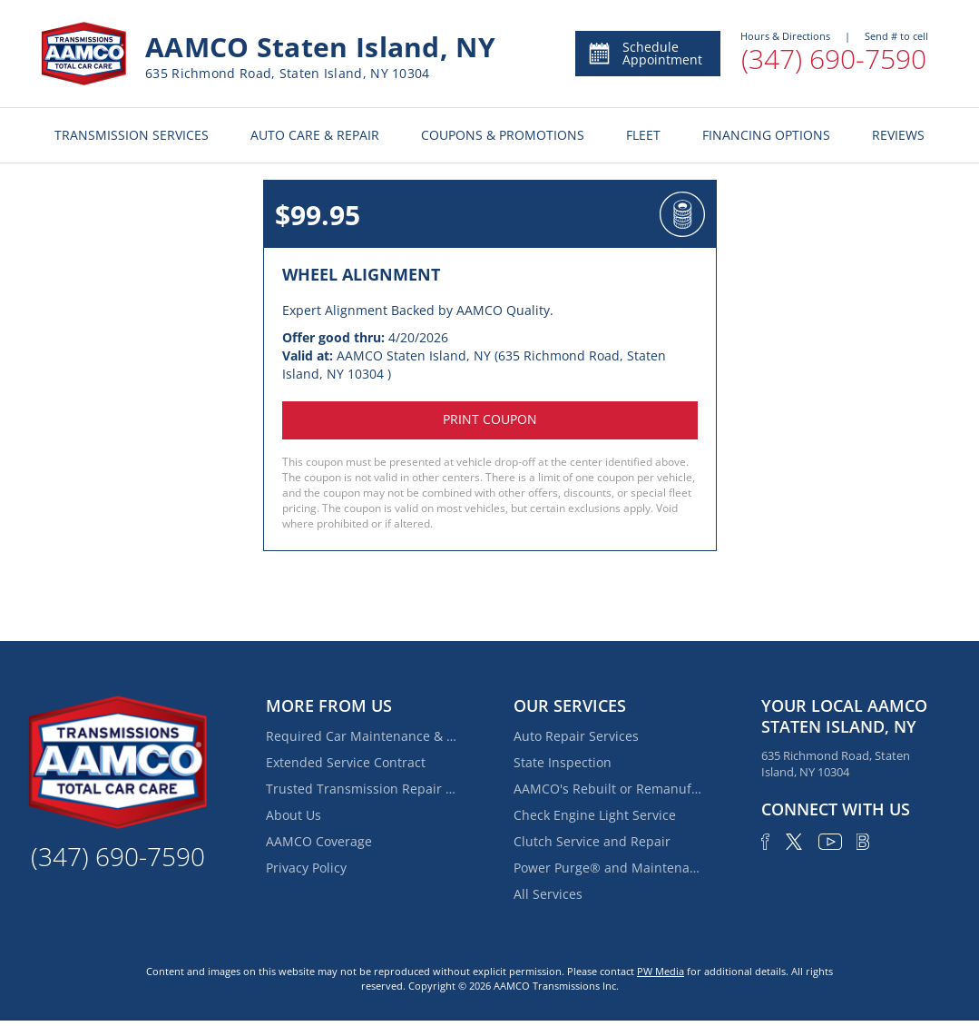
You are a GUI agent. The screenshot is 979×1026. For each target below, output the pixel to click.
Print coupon (490, 419)
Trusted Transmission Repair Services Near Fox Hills (361, 788)
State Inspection (563, 762)
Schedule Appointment (644, 53)
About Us (293, 815)
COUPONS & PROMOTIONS (502, 134)
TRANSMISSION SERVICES (131, 134)
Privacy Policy (306, 867)
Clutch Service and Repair (592, 841)
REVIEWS (898, 134)
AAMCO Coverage (319, 841)
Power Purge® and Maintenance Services (609, 867)
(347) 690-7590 (833, 58)
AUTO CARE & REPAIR (314, 134)
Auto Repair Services (576, 736)
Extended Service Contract (346, 762)
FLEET (643, 134)
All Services (548, 894)
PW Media (660, 971)
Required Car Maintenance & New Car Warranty (361, 736)
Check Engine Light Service (595, 815)
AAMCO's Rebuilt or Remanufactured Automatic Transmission (609, 788)
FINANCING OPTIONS (766, 134)
